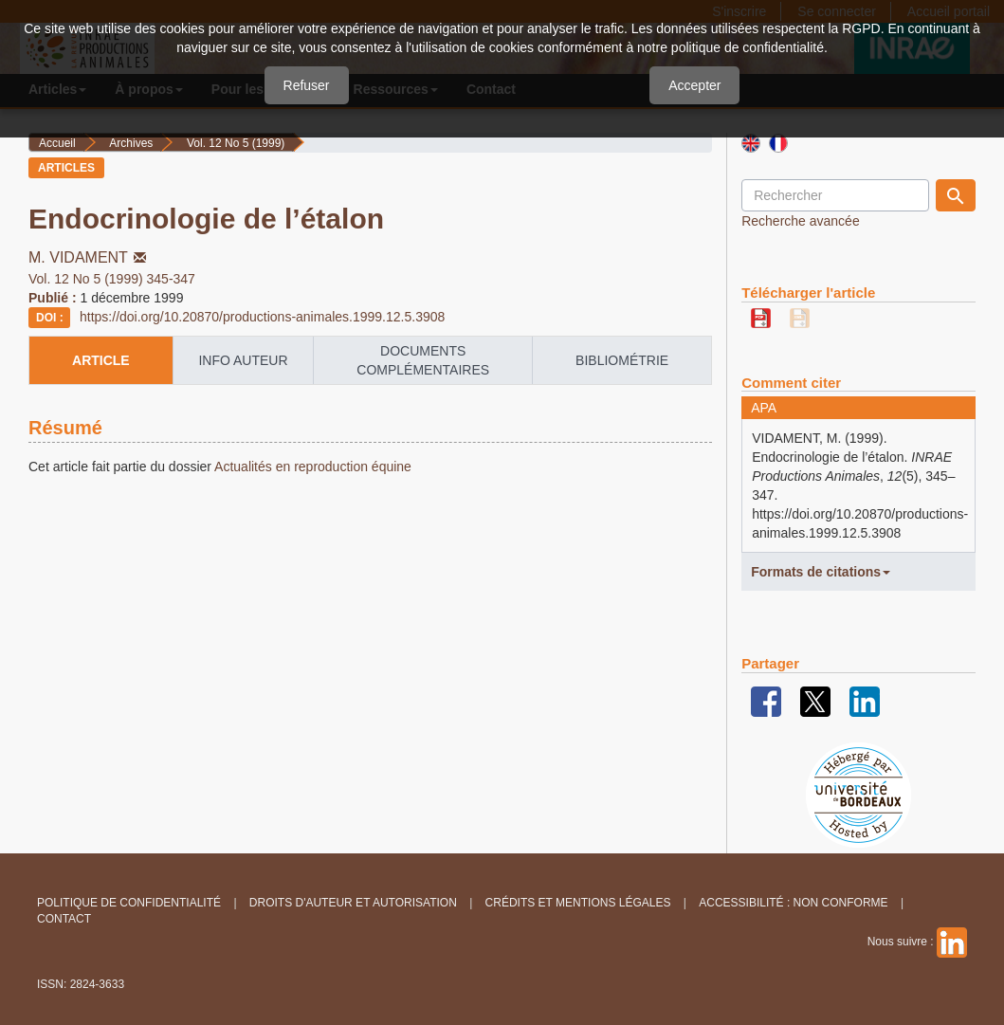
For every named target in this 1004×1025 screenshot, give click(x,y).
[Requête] (834, 195)
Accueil (57, 143)
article (101, 360)
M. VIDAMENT (89, 257)
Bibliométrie (621, 360)
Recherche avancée (800, 221)
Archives (131, 143)
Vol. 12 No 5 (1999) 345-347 (111, 278)
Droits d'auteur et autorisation (353, 902)
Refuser (306, 85)
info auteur (242, 360)
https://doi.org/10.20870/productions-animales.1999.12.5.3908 (262, 316)
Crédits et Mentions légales (578, 902)
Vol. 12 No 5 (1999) (235, 143)
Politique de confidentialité (129, 902)
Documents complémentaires (422, 360)
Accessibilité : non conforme (793, 902)
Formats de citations (820, 571)
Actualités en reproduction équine (311, 466)
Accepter (694, 85)
